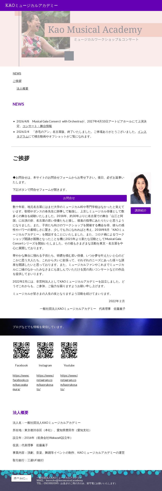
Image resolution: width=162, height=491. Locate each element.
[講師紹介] (141, 210)
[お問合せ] (69, 198)
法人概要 (22, 88)
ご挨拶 (17, 81)
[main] (81, 104)
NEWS (17, 73)
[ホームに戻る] (21, 478)
